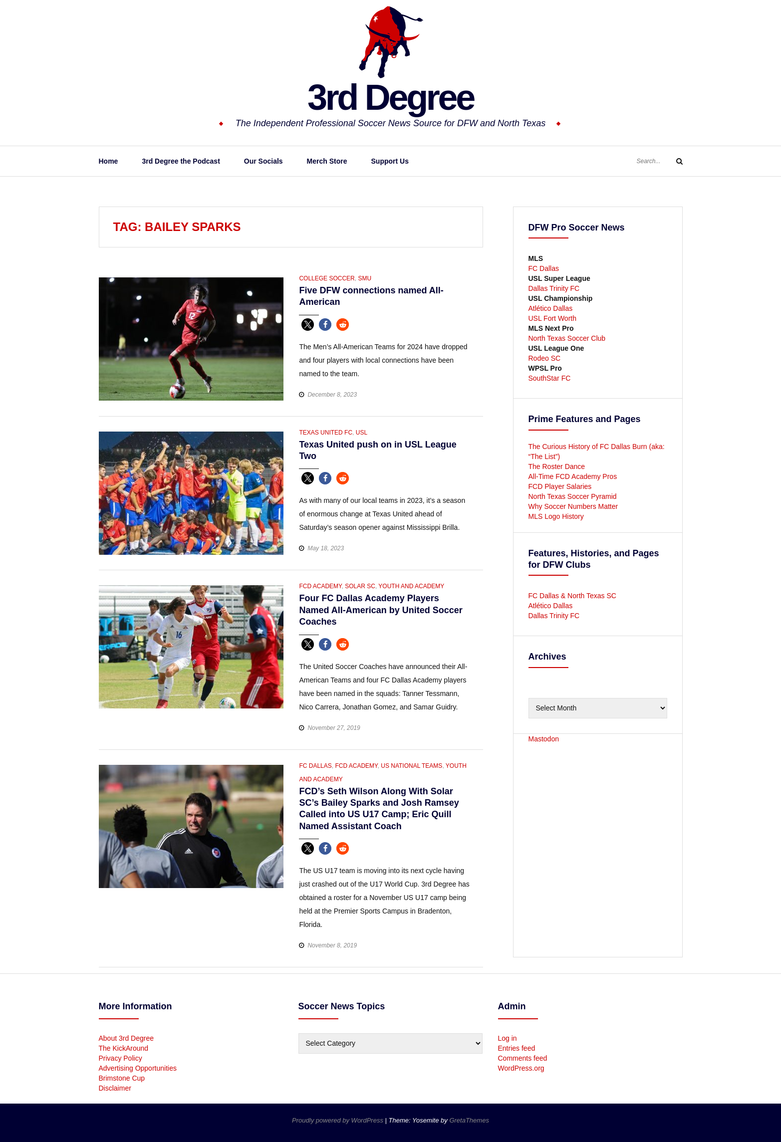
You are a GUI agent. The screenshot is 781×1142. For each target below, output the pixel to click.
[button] (307, 324)
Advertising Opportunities (138, 1068)
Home (108, 161)
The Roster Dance (557, 466)
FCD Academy (320, 586)
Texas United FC (325, 432)
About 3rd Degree (126, 1038)
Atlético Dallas (550, 308)
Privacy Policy (120, 1058)
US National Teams (411, 765)
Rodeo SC (544, 358)
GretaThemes (469, 1120)
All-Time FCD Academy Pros (572, 476)
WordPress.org (521, 1068)
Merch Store (327, 161)
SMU (364, 278)
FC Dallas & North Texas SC (572, 596)
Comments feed (522, 1058)
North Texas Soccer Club (567, 338)
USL (361, 432)
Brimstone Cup (122, 1078)
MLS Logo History (556, 516)
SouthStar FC (549, 378)
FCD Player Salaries (560, 486)
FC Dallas (315, 765)
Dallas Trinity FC (554, 288)
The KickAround (124, 1048)
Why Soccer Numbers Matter (573, 506)
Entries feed (516, 1048)
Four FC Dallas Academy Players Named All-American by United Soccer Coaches (380, 610)
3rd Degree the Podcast (181, 161)
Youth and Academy (411, 586)
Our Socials (263, 161)
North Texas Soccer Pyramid (572, 496)
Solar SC (360, 586)
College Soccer (326, 278)
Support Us (390, 161)
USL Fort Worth (552, 318)
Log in (507, 1038)
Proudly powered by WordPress (338, 1120)
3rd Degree (390, 97)
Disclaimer (115, 1088)
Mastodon (543, 739)
